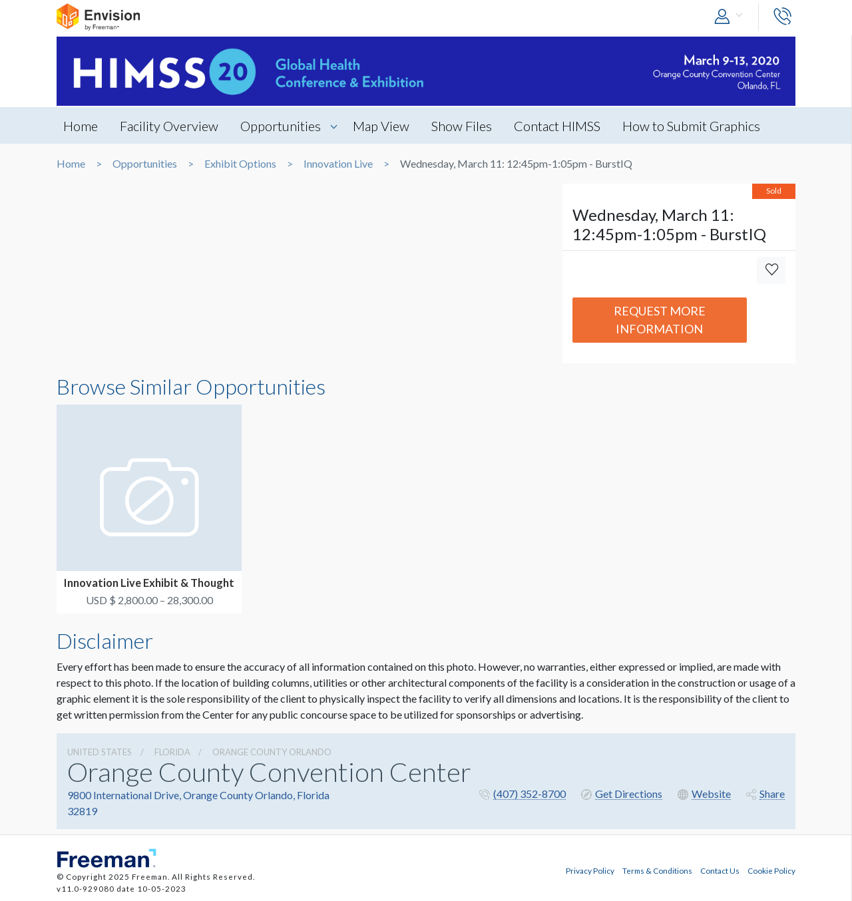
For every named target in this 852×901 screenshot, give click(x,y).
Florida (172, 752)
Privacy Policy (590, 870)
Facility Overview (169, 126)
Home (80, 126)
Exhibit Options (240, 163)
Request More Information (660, 319)
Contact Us (720, 870)
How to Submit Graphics (691, 126)
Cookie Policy (771, 870)
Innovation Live (338, 163)
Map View (381, 126)
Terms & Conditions (657, 870)
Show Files (461, 126)
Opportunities (280, 126)
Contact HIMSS (557, 126)
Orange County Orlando (271, 752)
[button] (731, 17)
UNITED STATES (99, 752)
